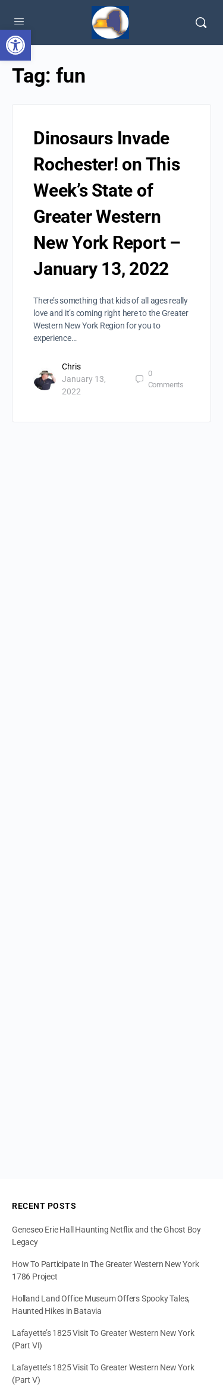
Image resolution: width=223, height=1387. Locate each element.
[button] (15, 45)
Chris (71, 366)
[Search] (201, 22)
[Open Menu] (19, 21)
